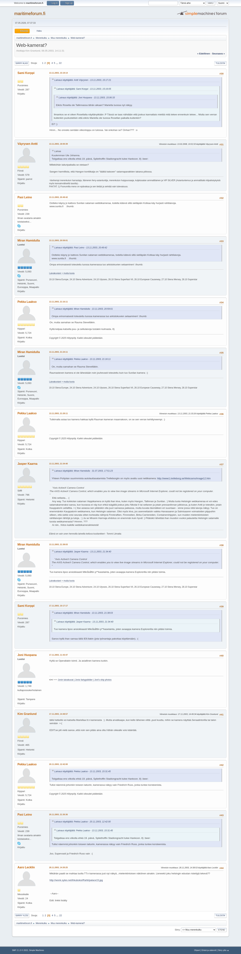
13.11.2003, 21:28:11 (58, 413)
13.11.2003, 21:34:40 (58, 464)
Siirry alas (22, 63)
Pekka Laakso (27, 301)
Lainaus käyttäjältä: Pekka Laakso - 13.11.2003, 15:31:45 (82, 771)
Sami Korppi (26, 72)
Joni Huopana (27, 654)
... (57, 63)
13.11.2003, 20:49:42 (58, 197)
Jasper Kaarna (27, 463)
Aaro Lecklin (26, 867)
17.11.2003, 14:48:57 (58, 714)
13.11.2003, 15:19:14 (58, 73)
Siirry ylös (22, 915)
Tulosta (220, 63)
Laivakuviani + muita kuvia (61, 273)
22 (60, 63)
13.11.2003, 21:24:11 (58, 352)
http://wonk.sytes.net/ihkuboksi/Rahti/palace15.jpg (76, 880)
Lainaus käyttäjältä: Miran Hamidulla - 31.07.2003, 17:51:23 (83, 471)
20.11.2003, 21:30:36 (58, 814)
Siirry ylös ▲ (223, 950)
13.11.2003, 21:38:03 (58, 544)
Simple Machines (36, 950)
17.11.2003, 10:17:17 (58, 606)
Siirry (177, 930)
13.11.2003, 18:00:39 (58, 144)
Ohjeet (197, 950)
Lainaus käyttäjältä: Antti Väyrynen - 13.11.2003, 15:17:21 (82, 80)
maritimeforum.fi (29, 13)
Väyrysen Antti (28, 143)
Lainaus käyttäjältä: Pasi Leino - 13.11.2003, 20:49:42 (80, 247)
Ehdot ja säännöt (209, 950)
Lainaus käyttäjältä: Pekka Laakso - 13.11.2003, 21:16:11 (82, 359)
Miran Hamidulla (29, 240)
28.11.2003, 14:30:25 (58, 867)
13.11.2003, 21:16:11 (58, 302)
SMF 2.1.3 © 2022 (20, 950)
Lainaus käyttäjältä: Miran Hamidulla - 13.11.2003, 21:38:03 (83, 613)
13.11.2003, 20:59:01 (58, 240)
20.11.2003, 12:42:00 (58, 764)
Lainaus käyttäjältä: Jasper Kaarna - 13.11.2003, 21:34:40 (82, 551)
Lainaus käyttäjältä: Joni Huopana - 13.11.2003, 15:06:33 (87, 97)
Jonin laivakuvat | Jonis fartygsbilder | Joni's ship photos (84, 680)
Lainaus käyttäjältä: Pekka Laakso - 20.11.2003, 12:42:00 (82, 821)
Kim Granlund (27, 713)
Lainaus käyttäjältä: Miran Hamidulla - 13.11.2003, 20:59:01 (83, 309)
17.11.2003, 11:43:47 (58, 655)
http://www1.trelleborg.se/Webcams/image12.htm (184, 478)
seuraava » (218, 53)
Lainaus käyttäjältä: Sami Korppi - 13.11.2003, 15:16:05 (84, 89)
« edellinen (203, 53)
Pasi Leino (25, 197)
